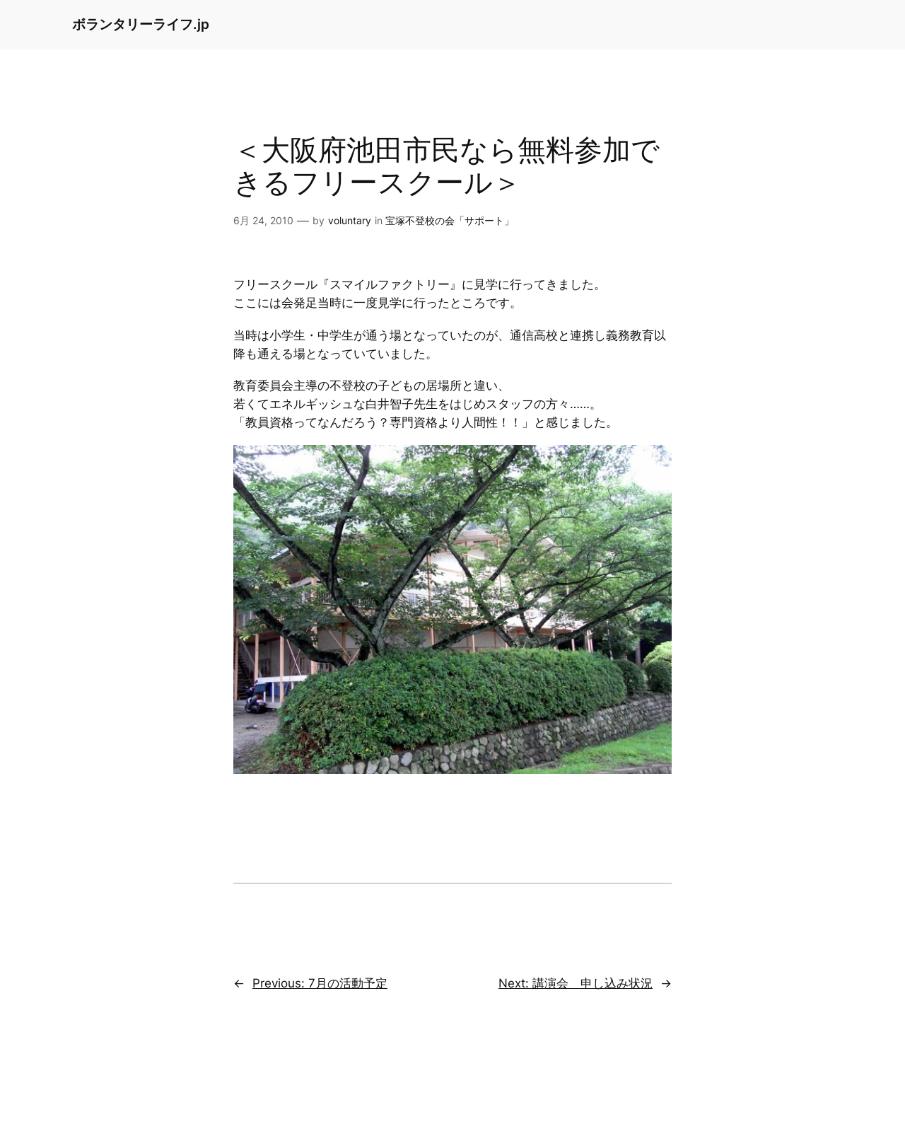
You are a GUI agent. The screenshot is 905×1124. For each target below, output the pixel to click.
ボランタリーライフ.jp (140, 24)
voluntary (349, 220)
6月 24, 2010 (263, 220)
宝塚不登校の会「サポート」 (449, 220)
